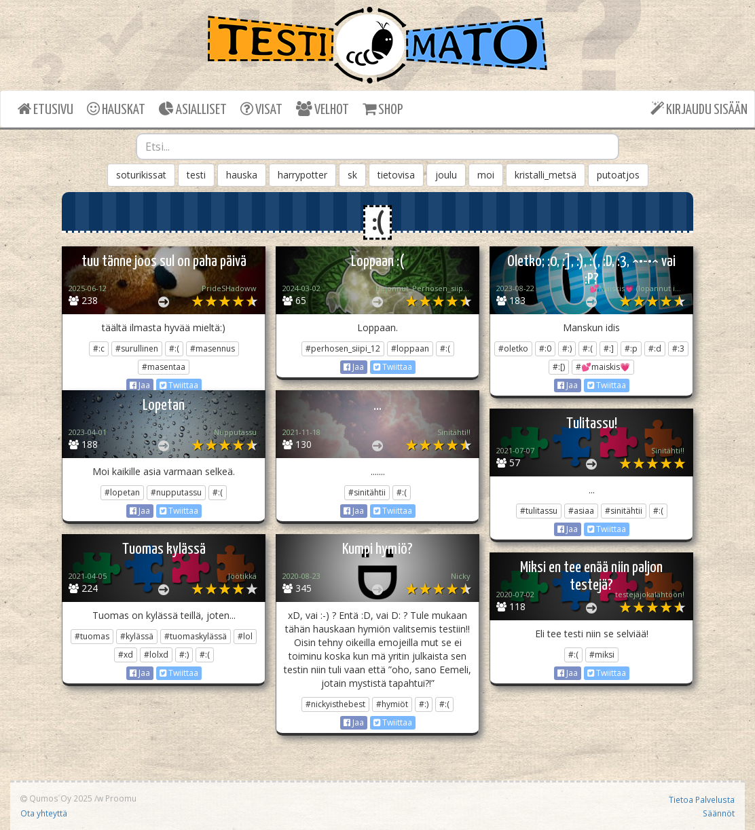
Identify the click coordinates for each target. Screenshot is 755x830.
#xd (125, 654)
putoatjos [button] (618, 174)
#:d (654, 348)
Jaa (140, 385)
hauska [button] (241, 174)
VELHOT (322, 109)
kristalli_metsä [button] (545, 174)
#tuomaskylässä (195, 636)
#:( (174, 348)
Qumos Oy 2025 (56, 798)
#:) (567, 348)
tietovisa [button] (396, 174)
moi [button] (485, 174)
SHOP (383, 109)
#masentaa (163, 367)
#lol (245, 636)
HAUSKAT (116, 109)
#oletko (513, 348)
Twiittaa (179, 385)
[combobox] (377, 146)
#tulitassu (538, 510)
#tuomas (92, 636)
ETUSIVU (45, 109)
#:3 (678, 348)
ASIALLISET (193, 109)
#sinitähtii (367, 492)
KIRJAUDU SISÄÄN (699, 109)
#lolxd (156, 654)
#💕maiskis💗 (603, 367)
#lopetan (122, 492)
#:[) (559, 367)
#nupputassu (176, 492)
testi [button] (196, 174)
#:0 (545, 348)
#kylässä (136, 636)
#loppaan (410, 348)
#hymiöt (392, 704)
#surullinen (136, 348)
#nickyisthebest (335, 704)
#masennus (212, 348)
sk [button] (352, 174)
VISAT (261, 109)
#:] (609, 348)
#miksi (601, 654)
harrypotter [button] (302, 174)
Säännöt (719, 813)
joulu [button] (446, 174)
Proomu (120, 798)
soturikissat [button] (141, 174)
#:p (631, 348)
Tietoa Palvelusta (702, 799)
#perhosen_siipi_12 (343, 348)
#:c (99, 348)
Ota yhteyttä (43, 813)
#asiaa (581, 510)
